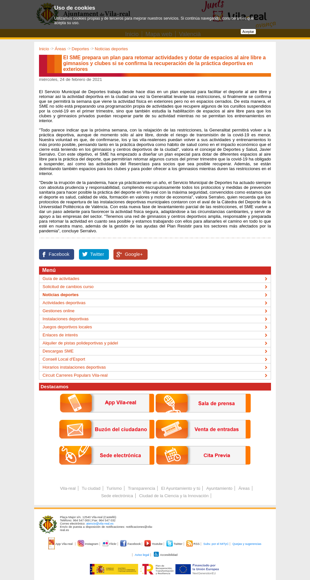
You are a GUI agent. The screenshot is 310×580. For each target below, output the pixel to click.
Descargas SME (58, 351)
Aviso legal (142, 554)
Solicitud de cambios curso (68, 286)
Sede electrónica (117, 495)
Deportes (80, 48)
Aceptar (248, 32)
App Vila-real (60, 544)
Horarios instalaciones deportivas (74, 367)
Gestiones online (58, 310)
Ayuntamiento (219, 488)
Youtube (153, 544)
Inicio (44, 48)
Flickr (109, 544)
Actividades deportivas (64, 302)
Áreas (60, 48)
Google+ (134, 254)
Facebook (59, 254)
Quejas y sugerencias (246, 544)
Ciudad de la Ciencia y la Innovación (174, 495)
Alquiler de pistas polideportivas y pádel (80, 343)
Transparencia (141, 488)
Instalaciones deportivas (66, 318)
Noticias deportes (111, 48)
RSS (193, 544)
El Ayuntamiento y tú (180, 488)
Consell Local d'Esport (64, 359)
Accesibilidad (165, 554)
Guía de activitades (61, 278)
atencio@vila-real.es (99, 523)
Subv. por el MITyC (216, 544)
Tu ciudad (91, 488)
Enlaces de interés (60, 335)
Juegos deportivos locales (67, 326)
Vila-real (68, 488)
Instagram (88, 544)
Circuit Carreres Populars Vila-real (75, 375)
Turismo (114, 488)
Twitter (97, 254)
